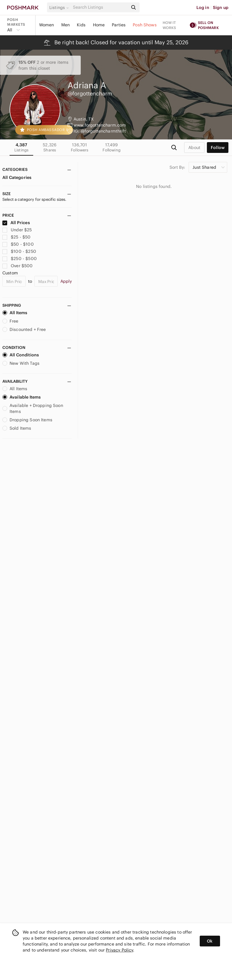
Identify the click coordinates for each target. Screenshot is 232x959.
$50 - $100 (18, 244)
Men (65, 25)
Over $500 (17, 265)
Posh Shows (145, 25)
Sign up (220, 7)
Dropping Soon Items (27, 419)
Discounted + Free (24, 329)
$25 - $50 (16, 237)
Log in (202, 7)
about (194, 147)
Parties (119, 25)
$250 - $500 (19, 258)
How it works (169, 25)
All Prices (16, 222)
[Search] (100, 7)
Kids (81, 25)
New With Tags (20, 363)
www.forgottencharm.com (100, 125)
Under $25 (17, 229)
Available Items (21, 397)
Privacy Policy (119, 950)
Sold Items (16, 428)
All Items (14, 312)
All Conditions (20, 355)
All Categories (16, 177)
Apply (66, 281)
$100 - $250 (19, 251)
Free (10, 321)
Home (99, 25)
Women (46, 25)
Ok (210, 941)
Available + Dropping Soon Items (32, 408)
